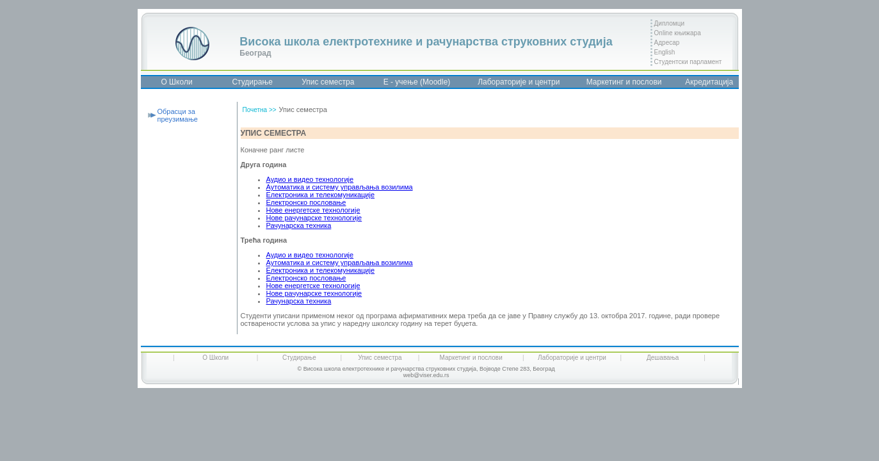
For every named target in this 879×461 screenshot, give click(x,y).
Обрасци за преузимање (177, 115)
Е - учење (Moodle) (417, 81)
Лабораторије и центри (519, 81)
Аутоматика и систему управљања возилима (339, 187)
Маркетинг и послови (624, 81)
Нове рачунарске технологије (314, 218)
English (664, 52)
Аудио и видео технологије (310, 179)
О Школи (176, 81)
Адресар (667, 42)
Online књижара (677, 32)
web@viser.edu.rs (426, 375)
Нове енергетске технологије (313, 210)
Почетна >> (260, 109)
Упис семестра (328, 81)
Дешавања (663, 357)
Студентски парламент (688, 61)
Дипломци (669, 23)
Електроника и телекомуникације (320, 194)
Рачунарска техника (299, 225)
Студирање (252, 81)
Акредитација (709, 81)
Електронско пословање (306, 202)
